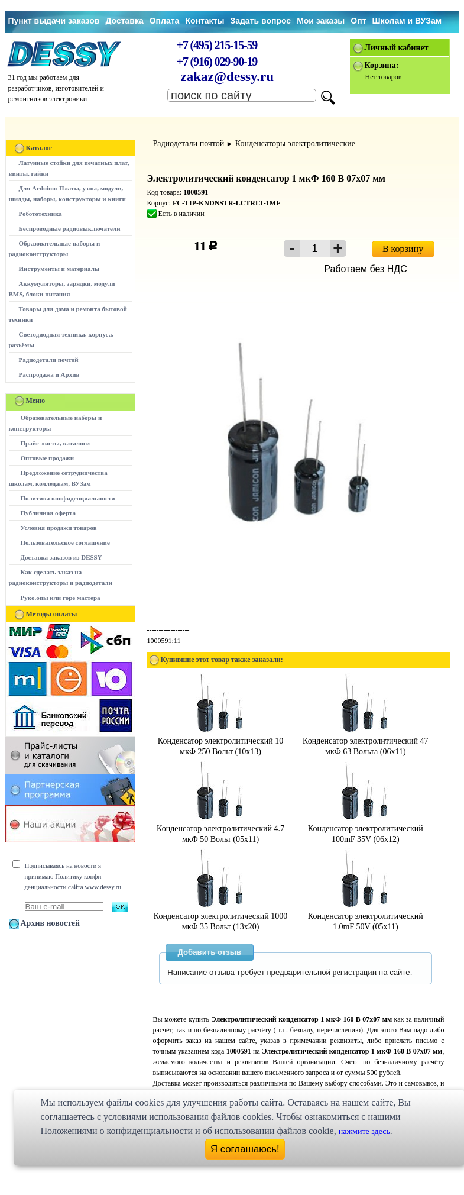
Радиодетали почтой (49, 359)
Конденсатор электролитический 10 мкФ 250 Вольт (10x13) (221, 741)
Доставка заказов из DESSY (61, 557)
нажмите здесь (364, 1131)
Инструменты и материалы (59, 268)
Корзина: (382, 65)
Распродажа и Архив (49, 374)
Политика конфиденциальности (68, 498)
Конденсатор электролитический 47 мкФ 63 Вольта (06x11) (366, 741)
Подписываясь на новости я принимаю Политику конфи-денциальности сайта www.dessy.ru (73, 876)
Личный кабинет (397, 47)
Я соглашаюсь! (245, 1149)
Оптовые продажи (47, 457)
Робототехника (40, 213)
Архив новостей (50, 923)
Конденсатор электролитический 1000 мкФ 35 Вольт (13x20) (221, 916)
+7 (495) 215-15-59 (217, 44)
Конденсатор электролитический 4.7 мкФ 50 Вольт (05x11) (220, 828)
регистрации (355, 972)
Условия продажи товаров (59, 527)
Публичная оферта (48, 512)
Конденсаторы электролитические (295, 143)
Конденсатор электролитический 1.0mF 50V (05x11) (365, 916)
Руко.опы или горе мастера (60, 597)
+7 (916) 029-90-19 (217, 61)
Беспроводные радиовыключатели (70, 228)
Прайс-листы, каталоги (55, 443)
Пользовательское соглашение (65, 542)
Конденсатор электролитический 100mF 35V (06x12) (365, 828)
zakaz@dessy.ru (227, 76)
